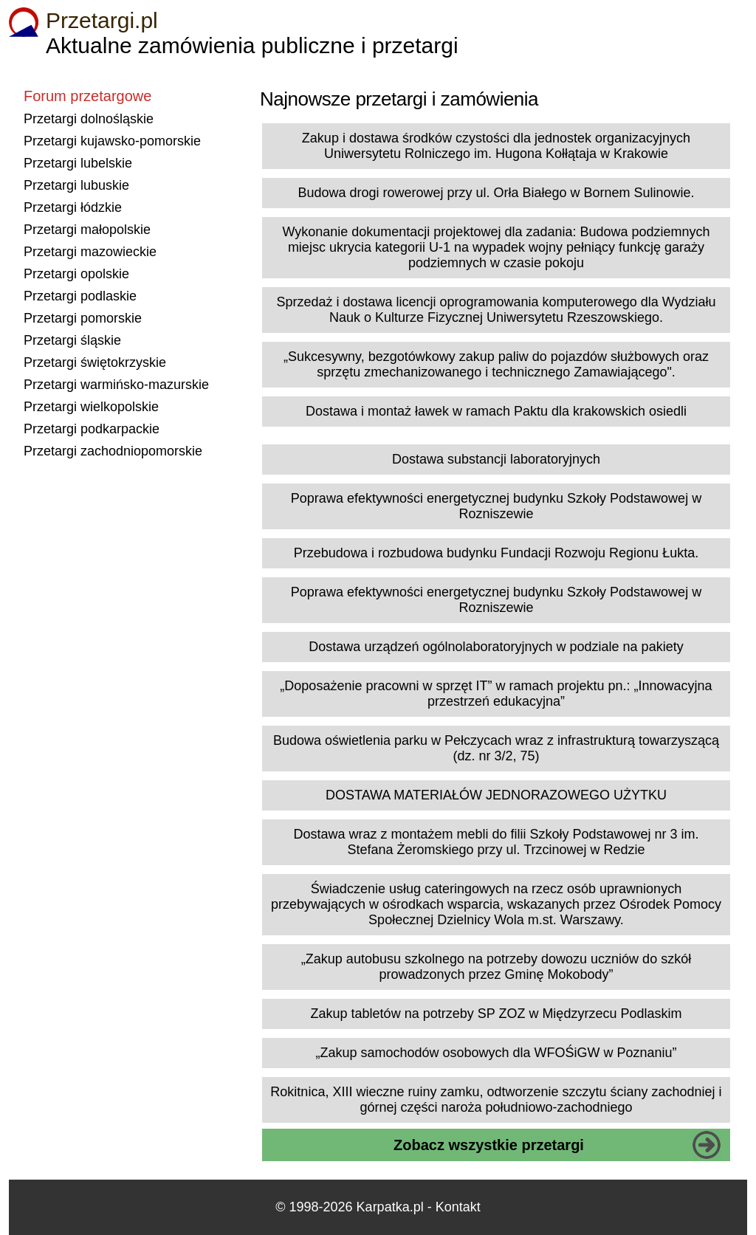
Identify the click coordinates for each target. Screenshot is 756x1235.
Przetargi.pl (102, 20)
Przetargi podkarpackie (91, 429)
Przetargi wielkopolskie (91, 406)
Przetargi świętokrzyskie (95, 362)
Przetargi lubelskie (78, 163)
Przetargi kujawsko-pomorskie (112, 141)
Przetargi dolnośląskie (89, 118)
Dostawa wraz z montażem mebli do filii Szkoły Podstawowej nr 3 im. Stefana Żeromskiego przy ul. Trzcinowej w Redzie (495, 842)
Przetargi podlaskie (80, 296)
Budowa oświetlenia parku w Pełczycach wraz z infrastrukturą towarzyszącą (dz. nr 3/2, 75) (496, 748)
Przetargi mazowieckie (90, 251)
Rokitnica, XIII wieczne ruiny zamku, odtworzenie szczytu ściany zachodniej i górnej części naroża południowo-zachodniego (495, 1099)
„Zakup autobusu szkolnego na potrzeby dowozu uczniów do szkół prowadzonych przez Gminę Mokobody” (496, 967)
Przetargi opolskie (76, 273)
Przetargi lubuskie (76, 185)
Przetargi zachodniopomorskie (113, 451)
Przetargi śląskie (72, 340)
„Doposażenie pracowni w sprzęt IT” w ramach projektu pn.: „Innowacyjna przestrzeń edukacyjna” (496, 693)
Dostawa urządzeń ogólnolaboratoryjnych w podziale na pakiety (496, 646)
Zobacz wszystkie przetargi (489, 1145)
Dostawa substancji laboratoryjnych (496, 459)
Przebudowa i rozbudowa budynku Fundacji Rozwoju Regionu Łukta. (496, 553)
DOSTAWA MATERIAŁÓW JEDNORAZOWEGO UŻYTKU (496, 795)
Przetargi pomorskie (83, 318)
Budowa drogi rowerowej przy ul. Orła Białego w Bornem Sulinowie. (496, 192)
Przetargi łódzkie (73, 207)
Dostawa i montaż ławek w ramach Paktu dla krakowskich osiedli (496, 411)
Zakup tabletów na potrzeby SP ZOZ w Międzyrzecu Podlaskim (496, 1013)
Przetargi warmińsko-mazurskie (116, 384)
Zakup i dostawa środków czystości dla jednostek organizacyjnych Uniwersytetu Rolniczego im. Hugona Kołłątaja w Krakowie (496, 146)
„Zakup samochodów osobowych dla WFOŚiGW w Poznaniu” (495, 1052)
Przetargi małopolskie (87, 229)
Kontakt (458, 1207)
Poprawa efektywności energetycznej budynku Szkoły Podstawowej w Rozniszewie (496, 506)
